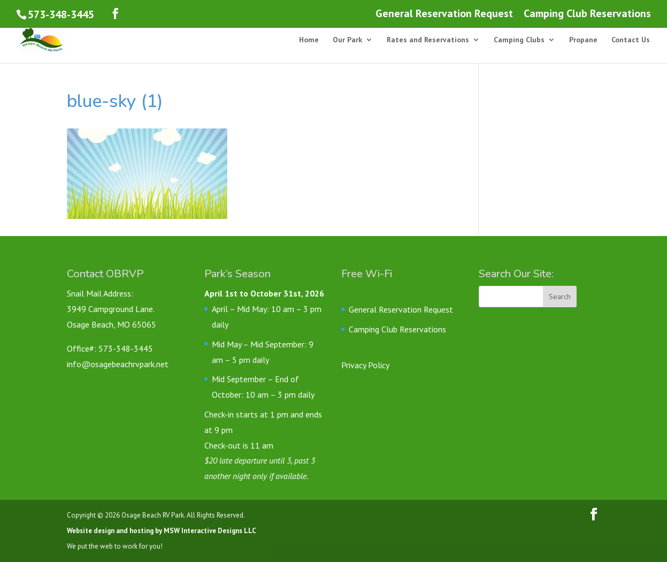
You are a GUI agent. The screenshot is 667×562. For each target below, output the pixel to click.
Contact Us (630, 40)
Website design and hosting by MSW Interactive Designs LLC (161, 530)
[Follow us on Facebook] (115, 13)
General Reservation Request (444, 14)
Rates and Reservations (428, 40)
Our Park (347, 40)
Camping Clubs (519, 40)
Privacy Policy (365, 365)
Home (309, 40)
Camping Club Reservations (587, 14)
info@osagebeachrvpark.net (117, 364)
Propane (583, 40)
